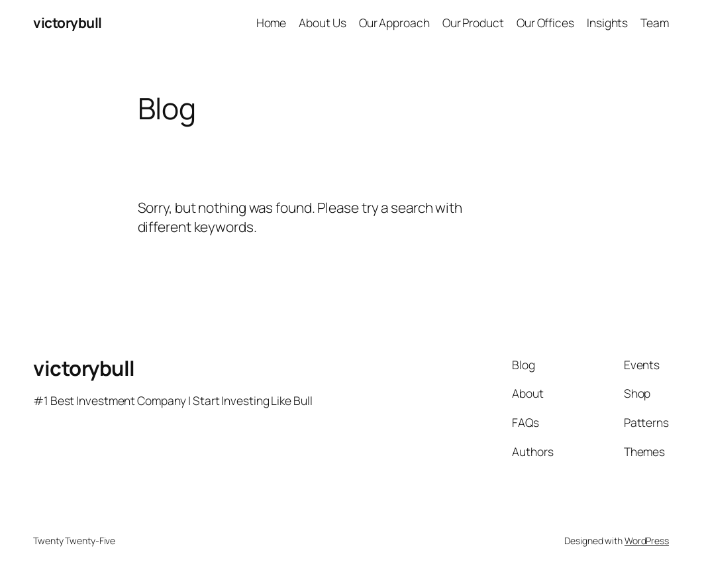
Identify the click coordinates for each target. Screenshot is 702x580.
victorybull (67, 22)
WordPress (647, 540)
